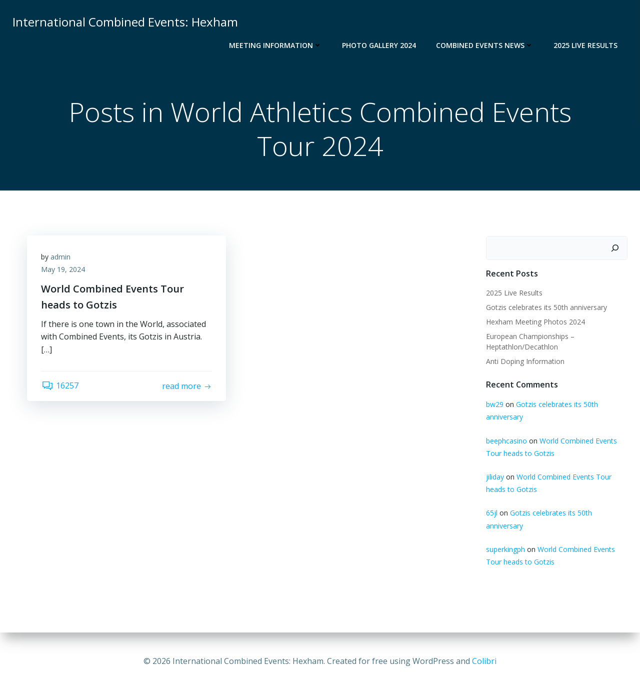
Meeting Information (276, 45)
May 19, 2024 (64, 271)
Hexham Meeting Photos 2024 (535, 321)
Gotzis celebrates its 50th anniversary (546, 307)
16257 (60, 387)
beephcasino (506, 441)
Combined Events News (485, 45)
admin (62, 257)
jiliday (495, 477)
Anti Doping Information (525, 361)
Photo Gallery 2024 (379, 45)
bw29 (494, 405)
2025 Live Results (586, 45)
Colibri (484, 661)
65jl (491, 513)
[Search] (616, 248)
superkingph (505, 549)
